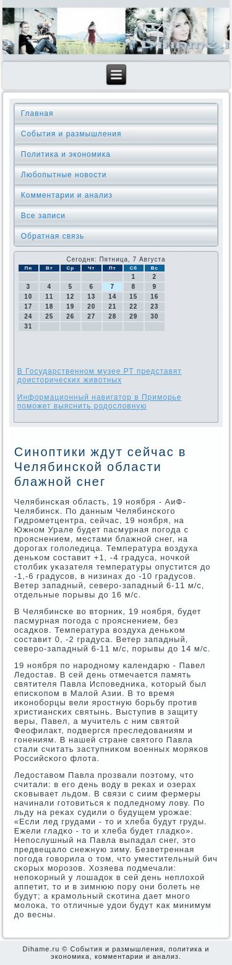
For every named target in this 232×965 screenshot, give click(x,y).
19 (70, 306)
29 (133, 316)
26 (70, 316)
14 (112, 296)
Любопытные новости (64, 174)
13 (91, 296)
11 (49, 296)
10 (28, 296)
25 (49, 316)
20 (91, 306)
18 (49, 306)
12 (70, 296)
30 (154, 316)
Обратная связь (52, 236)
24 (28, 316)
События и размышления (71, 134)
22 (133, 306)
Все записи (43, 215)
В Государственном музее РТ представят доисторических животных (99, 375)
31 (28, 326)
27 (91, 316)
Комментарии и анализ (67, 195)
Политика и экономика (66, 154)
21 (112, 306)
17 (28, 306)
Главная (37, 113)
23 (154, 306)
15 (133, 296)
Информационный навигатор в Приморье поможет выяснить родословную (99, 401)
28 (112, 316)
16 (154, 296)
